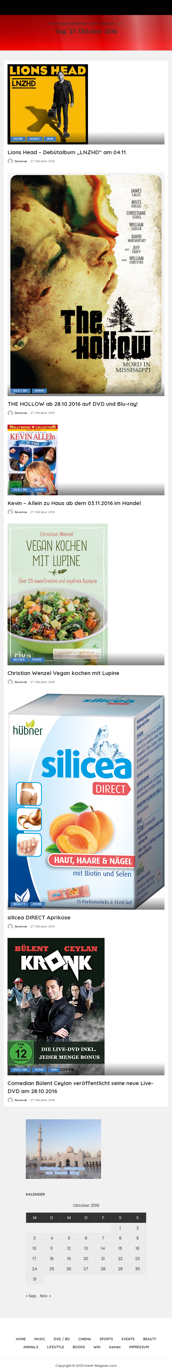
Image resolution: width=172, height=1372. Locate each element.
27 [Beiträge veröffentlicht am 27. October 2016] (85, 1269)
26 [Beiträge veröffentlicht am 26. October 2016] (68, 1269)
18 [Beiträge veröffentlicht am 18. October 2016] (52, 1258)
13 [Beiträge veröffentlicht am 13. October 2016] (86, 1248)
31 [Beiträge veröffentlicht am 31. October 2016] (34, 1279)
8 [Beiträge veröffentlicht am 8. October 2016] (120, 1238)
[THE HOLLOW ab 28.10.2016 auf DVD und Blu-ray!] (86, 284)
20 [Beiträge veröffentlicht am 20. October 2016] (85, 1258)
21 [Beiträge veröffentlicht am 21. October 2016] (103, 1258)
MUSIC (35, 139)
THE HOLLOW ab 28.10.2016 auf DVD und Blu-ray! (79, 403)
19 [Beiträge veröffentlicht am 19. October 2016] (69, 1258)
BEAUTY (20, 904)
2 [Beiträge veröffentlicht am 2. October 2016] (137, 1228)
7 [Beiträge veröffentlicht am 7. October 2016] (103, 1238)
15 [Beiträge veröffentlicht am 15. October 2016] (120, 1248)
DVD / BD (21, 390)
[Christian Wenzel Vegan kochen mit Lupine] (58, 594)
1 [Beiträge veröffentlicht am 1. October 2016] (120, 1228)
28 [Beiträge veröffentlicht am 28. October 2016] (103, 1269)
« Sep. (31, 1296)
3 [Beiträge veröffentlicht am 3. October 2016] (34, 1238)
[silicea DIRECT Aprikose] (86, 801)
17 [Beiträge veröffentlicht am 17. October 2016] (34, 1258)
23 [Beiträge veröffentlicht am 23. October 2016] (137, 1258)
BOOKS (19, 660)
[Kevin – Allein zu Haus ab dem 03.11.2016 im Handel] (33, 459)
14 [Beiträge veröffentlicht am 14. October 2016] (103, 1248)
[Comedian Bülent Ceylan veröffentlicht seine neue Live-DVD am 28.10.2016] (56, 1006)
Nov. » (45, 1296)
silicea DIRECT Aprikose (42, 917)
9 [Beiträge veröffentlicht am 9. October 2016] (137, 1238)
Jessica (21, 161)
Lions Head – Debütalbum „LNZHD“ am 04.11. (73, 152)
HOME (18, 139)
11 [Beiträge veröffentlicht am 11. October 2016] (51, 1248)
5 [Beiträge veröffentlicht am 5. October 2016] (69, 1238)
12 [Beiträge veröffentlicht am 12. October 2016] (69, 1248)
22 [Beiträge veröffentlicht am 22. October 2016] (120, 1258)
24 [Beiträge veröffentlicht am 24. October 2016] (34, 1269)
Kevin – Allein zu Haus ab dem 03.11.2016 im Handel (81, 502)
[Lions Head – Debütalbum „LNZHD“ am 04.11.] (48, 104)
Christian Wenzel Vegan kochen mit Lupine (70, 673)
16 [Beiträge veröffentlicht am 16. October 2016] (137, 1248)
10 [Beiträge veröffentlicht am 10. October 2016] (34, 1248)
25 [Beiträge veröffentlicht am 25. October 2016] (51, 1269)
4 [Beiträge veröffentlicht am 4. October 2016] (51, 1238)
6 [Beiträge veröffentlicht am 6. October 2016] (86, 1238)
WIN (50, 139)
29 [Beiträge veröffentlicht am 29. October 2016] (120, 1269)
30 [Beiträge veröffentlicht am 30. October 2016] (137, 1269)
